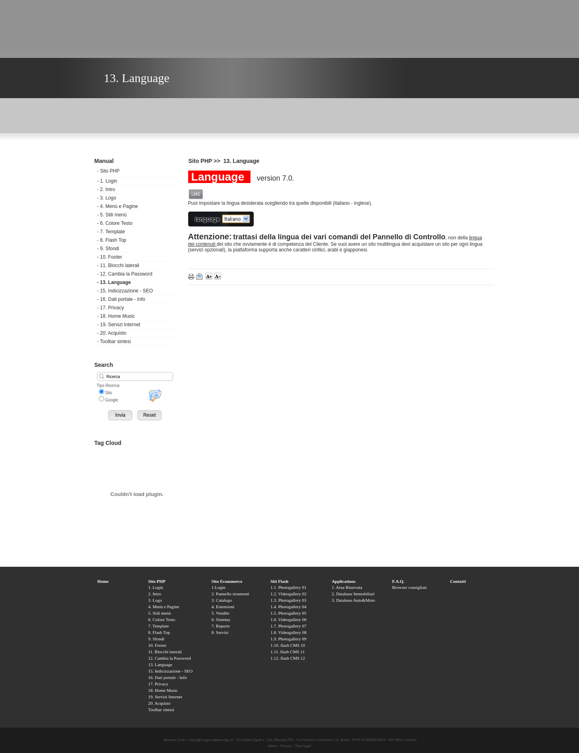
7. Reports (220, 625)
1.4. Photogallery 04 (288, 606)
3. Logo (106, 198)
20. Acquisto (112, 333)
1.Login (218, 587)
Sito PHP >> (205, 161)
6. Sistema (220, 619)
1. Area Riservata (347, 587)
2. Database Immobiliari (353, 593)
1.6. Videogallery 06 (289, 619)
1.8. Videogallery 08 (289, 632)
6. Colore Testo (115, 223)
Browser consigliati (409, 587)
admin (272, 746)
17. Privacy (110, 308)
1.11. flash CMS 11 (288, 651)
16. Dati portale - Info (121, 299)
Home (103, 581)
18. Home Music (116, 316)
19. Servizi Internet (118, 324)
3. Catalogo (221, 600)
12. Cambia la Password (124, 274)
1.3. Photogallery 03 (288, 600)
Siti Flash (279, 581)
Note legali (303, 746)
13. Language (114, 282)
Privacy (286, 746)
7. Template (111, 232)
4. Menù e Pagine (117, 206)
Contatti (458, 581)
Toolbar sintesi (114, 341)
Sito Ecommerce (226, 581)
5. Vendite (220, 613)
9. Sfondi (108, 248)
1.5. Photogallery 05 (288, 613)
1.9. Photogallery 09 (288, 638)
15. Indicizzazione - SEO (125, 291)
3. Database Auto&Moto (353, 600)
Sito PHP (108, 171)
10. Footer (109, 257)
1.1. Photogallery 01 (288, 587)
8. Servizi (219, 632)
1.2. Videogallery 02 (289, 593)
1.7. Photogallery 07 (288, 625)
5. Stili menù (112, 215)
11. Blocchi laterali (118, 265)
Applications (343, 581)
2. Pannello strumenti (230, 593)
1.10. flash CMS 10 (288, 645)
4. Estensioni (222, 606)
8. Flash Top (111, 240)
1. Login (107, 181)
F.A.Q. (398, 581)
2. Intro (106, 189)
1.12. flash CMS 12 (288, 658)
